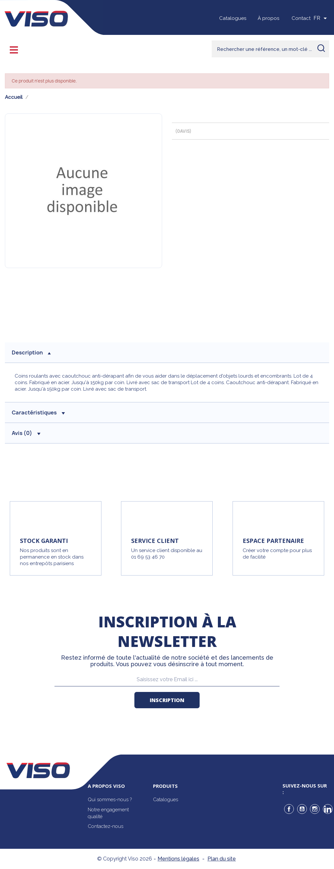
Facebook (289, 809)
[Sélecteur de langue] (321, 18)
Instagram (314, 809)
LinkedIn (327, 809)
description (31, 352)
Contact (301, 18)
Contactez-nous (105, 826)
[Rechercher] (270, 48)
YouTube (302, 809)
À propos (268, 18)
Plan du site (221, 859)
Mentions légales (178, 859)
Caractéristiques (38, 412)
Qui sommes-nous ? (110, 799)
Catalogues (232, 18)
